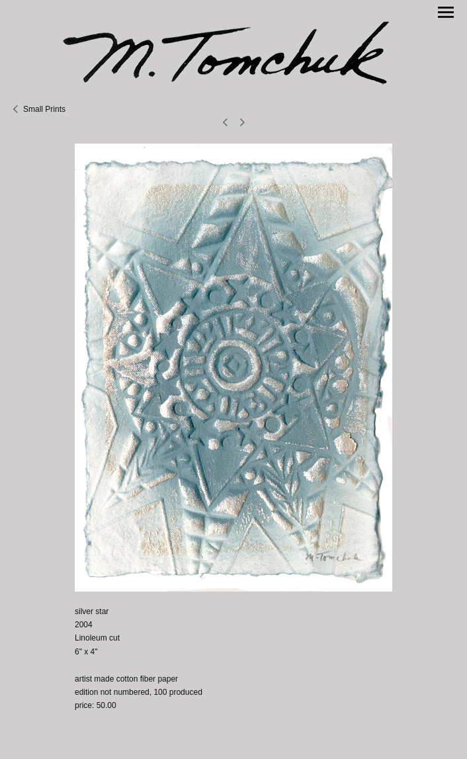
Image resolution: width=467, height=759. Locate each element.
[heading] (233, 51)
